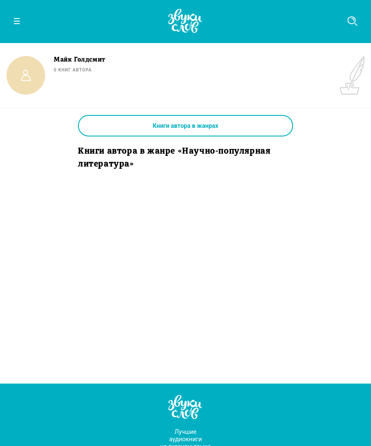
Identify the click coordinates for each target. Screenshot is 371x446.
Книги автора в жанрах (185, 125)
